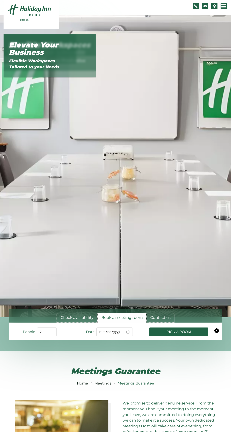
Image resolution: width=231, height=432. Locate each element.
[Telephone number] (196, 6)
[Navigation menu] (224, 6)
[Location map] (214, 6)
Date (90, 332)
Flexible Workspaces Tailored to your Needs (34, 64)
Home (82, 383)
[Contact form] (205, 6)
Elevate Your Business (33, 48)
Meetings (102, 383)
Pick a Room (178, 332)
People (29, 332)
